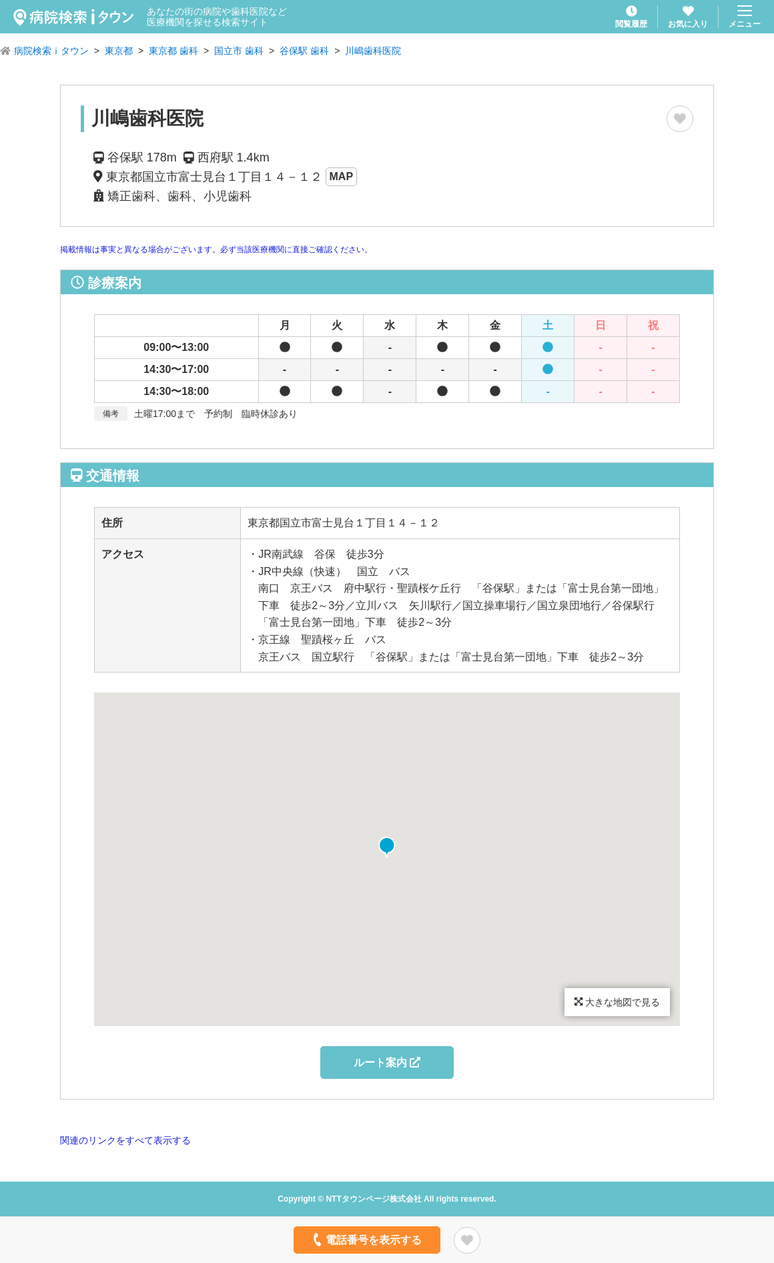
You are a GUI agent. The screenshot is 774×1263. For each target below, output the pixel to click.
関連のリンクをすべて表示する (125, 1140)
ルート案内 (387, 1062)
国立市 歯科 (239, 50)
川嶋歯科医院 (373, 50)
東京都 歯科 (173, 50)
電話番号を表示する (366, 1239)
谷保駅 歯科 (304, 50)
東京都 (119, 50)
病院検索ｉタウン (51, 50)
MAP (342, 176)
